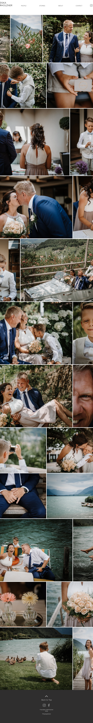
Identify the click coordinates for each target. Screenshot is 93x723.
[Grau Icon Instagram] (91, 5)
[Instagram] (44, 705)
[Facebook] (49, 705)
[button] (23, 6)
